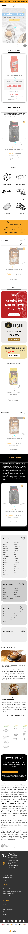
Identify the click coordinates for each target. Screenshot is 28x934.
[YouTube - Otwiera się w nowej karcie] (16, 921)
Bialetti (15, 544)
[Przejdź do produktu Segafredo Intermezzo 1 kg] (14, 64)
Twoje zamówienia (7, 875)
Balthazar (16, 542)
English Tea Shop (18, 611)
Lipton (4, 613)
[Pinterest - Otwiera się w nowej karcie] (24, 921)
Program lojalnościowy (8, 880)
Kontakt (5, 914)
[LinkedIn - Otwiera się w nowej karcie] (20, 921)
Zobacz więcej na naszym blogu (16, 715)
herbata (9, 803)
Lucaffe (5, 560)
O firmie (5, 904)
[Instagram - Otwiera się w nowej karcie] (8, 921)
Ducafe (16, 548)
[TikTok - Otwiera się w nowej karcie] (12, 921)
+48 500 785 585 (12, 855)
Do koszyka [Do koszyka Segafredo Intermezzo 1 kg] (13, 99)
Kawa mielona (8, 585)
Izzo (15, 554)
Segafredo (16, 568)
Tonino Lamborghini (19, 570)
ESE (15, 635)
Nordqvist (16, 613)
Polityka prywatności (8, 909)
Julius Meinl (6, 556)
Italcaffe (5, 554)
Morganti (5, 562)
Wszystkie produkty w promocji (14, 244)
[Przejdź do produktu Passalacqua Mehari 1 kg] (13, 376)
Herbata (6, 608)
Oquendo (16, 564)
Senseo (5, 639)
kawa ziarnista (13, 801)
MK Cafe (5, 594)
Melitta (15, 560)
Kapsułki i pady (8, 631)
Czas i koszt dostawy (8, 893)
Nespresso (5, 637)
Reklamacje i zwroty (8, 896)
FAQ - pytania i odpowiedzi (9, 888)
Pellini (15, 566)
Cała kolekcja (14, 111)
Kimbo (15, 556)
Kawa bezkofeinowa (8, 598)
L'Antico (5, 558)
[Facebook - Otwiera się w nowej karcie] (4, 921)
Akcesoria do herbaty (8, 617)
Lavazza (16, 558)
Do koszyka (14, 159)
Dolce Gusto (6, 635)
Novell (4, 564)
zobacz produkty (14, 315)
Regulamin (18, 775)
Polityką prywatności (18, 778)
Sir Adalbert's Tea (7, 615)
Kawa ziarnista (8, 539)
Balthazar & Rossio (18, 573)
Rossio (4, 568)
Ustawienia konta (7, 877)
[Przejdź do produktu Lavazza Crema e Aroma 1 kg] (14, 256)
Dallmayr (4, 812)
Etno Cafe (5, 550)
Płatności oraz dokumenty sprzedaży (12, 891)
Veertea (16, 615)
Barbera (5, 544)
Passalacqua (6, 566)
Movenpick (16, 562)
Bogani (5, 546)
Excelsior (16, 550)
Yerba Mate (17, 617)
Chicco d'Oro (17, 546)
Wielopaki (5, 575)
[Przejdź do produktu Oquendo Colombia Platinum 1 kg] (14, 131)
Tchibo (5, 570)
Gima (4, 552)
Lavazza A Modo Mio (19, 637)
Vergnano (5, 573)
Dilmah (5, 611)
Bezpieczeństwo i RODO (9, 907)
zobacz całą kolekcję (14, 461)
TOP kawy (5, 542)
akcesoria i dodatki (18, 803)
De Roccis (5, 548)
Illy (14, 552)
